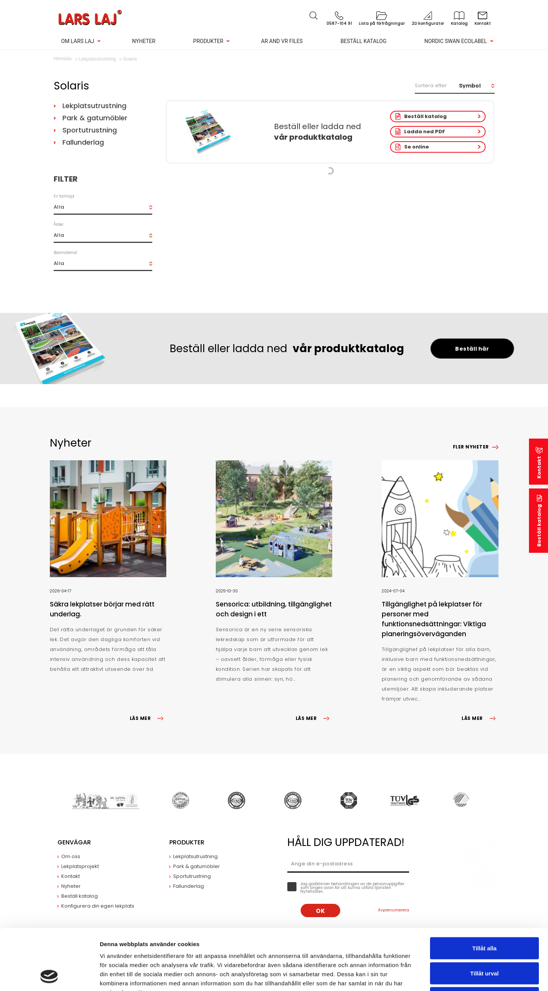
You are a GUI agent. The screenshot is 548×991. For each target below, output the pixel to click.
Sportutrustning (89, 130)
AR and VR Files (282, 41)
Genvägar (74, 842)
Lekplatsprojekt (80, 866)
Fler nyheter (471, 447)
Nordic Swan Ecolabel (455, 41)
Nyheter (143, 41)
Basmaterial (65, 252)
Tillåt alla (484, 891)
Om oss (70, 856)
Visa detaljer (413, 976)
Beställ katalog (364, 41)
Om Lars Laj (77, 41)
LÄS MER (148, 718)
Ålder (59, 224)
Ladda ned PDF (424, 131)
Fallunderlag (83, 142)
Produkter (208, 41)
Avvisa (484, 941)
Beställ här (472, 349)
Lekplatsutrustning (94, 105)
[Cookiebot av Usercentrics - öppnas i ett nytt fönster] (49, 976)
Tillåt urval (484, 916)
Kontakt (539, 467)
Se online (416, 146)
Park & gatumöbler (94, 118)
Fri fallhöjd (64, 196)
